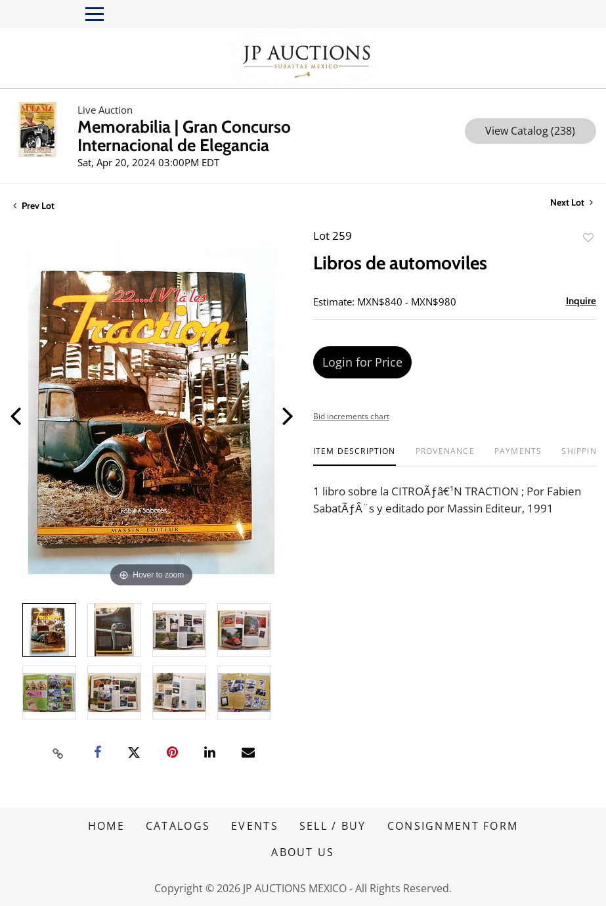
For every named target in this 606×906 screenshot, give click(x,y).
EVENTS (254, 826)
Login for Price (362, 362)
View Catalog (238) (530, 131)
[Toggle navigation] (94, 14)
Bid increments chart (351, 416)
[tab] (354, 456)
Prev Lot (33, 206)
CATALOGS (178, 826)
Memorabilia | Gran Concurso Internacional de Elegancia (184, 136)
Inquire (581, 301)
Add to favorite (588, 237)
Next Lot (571, 202)
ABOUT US (302, 852)
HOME (106, 826)
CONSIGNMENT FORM (453, 826)
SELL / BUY (332, 826)
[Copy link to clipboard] (58, 753)
